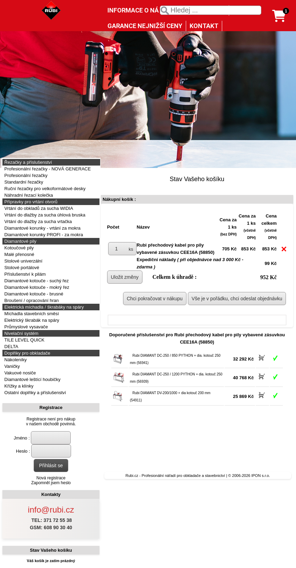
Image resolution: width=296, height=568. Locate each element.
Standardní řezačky (23, 182)
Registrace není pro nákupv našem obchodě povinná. (51, 421)
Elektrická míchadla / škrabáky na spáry (43, 307)
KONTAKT (204, 25)
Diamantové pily (19, 241)
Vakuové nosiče (19, 372)
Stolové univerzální (22, 261)
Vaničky (11, 366)
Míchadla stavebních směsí (31, 313)
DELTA (10, 346)
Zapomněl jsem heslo (51, 482)
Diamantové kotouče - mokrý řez (36, 287)
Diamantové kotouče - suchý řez (36, 280)
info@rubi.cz (51, 509)
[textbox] (210, 10)
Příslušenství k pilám (24, 274)
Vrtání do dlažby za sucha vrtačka (37, 221)
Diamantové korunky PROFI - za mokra (43, 234)
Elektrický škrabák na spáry (31, 320)
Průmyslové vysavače (25, 326)
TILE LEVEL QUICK (23, 340)
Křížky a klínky (18, 386)
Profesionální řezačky (25, 175)
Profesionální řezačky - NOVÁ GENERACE (47, 168)
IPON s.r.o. (260, 475)
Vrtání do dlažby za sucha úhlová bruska (44, 215)
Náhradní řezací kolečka (28, 195)
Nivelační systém (20, 333)
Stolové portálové (21, 267)
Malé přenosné (18, 254)
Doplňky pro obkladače (26, 353)
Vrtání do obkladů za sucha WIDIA (38, 208)
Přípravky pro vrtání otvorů (30, 201)
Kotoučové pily (18, 247)
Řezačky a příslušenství (27, 162)
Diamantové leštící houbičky (31, 379)
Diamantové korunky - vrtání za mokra (41, 228)
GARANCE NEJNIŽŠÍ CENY (144, 25)
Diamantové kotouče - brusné (33, 293)
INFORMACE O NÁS (135, 10)
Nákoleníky (15, 359)
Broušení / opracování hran (31, 300)
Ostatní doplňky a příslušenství (34, 392)
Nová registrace (51, 478)
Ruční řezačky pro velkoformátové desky (44, 188)
